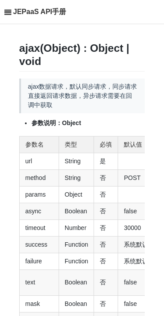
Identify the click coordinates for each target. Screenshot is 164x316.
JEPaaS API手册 (39, 11)
